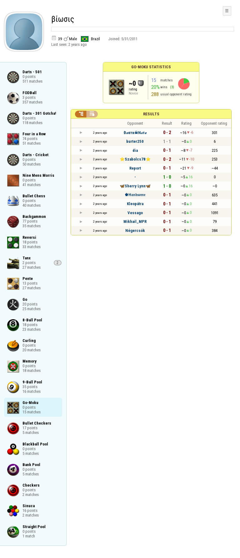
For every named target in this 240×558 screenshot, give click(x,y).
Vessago (135, 212)
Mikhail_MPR (135, 221)
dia (135, 150)
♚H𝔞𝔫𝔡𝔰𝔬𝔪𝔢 (135, 194)
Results (151, 114)
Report (135, 168)
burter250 (135, 141)
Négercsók (135, 230)
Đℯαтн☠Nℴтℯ (135, 132)
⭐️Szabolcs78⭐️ (135, 159)
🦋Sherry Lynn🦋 (135, 186)
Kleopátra (135, 203)
